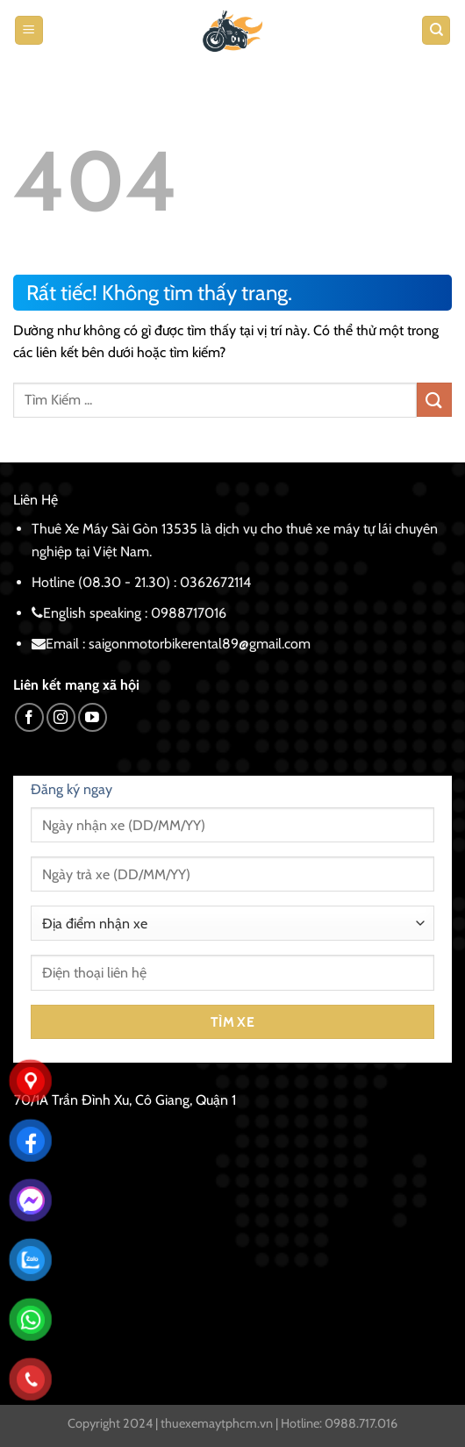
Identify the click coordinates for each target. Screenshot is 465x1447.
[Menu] (29, 30)
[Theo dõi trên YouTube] (92, 717)
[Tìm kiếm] (436, 30)
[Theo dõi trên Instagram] (60, 717)
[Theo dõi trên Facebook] (29, 717)
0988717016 (188, 613)
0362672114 (215, 582)
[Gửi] (434, 400)
